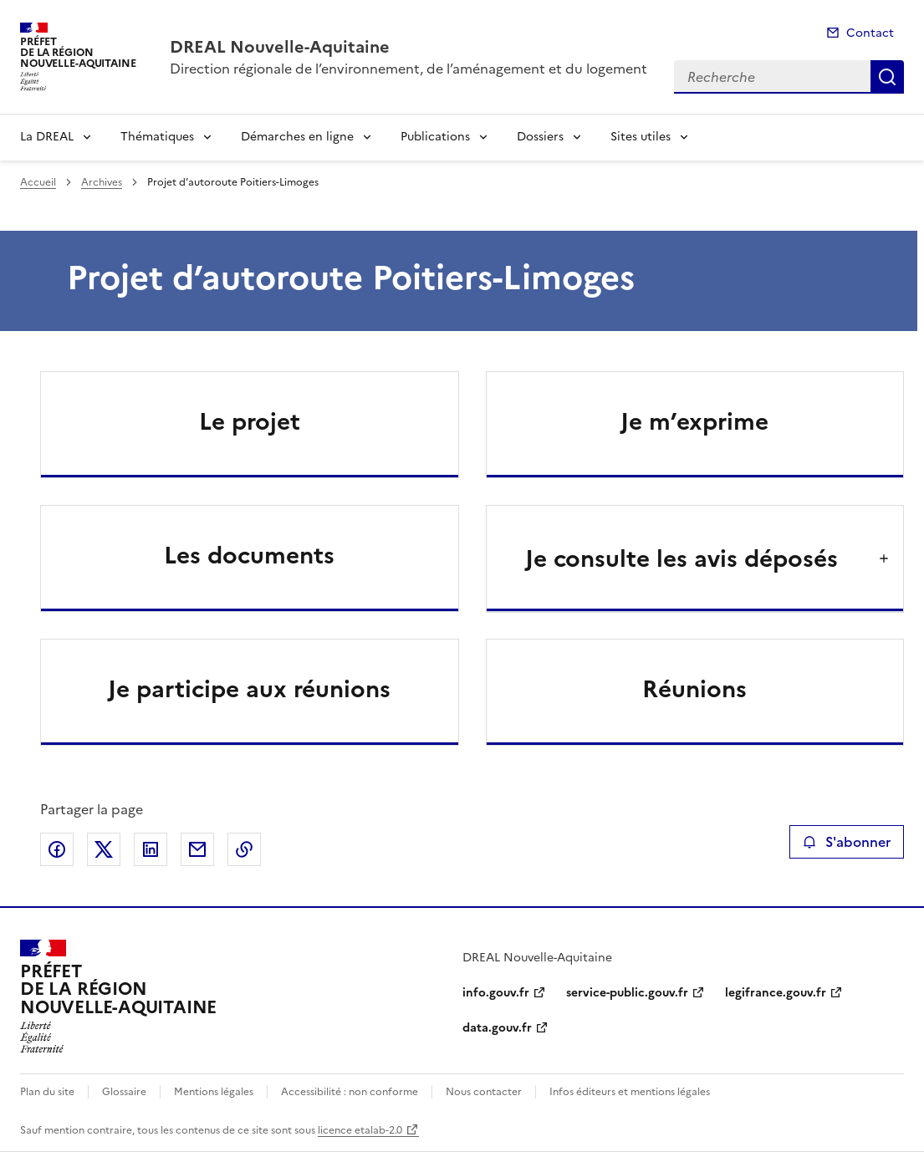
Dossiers (540, 136)
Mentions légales (213, 1091)
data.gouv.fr (497, 1028)
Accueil (38, 182)
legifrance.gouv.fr (775, 993)
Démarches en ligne (297, 136)
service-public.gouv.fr (627, 993)
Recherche (887, 77)
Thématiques (157, 136)
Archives (101, 182)
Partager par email (197, 849)
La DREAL (47, 136)
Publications (435, 136)
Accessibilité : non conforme (349, 1091)
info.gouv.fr (495, 993)
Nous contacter (484, 1091)
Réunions (694, 689)
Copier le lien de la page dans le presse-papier (244, 849)
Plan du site (47, 1091)
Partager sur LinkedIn (150, 849)
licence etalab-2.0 (360, 1130)
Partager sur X (103, 849)
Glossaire (124, 1091)
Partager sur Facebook (57, 849)
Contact (870, 33)
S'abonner (847, 842)
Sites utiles (640, 136)
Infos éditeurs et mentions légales (629, 1091)
